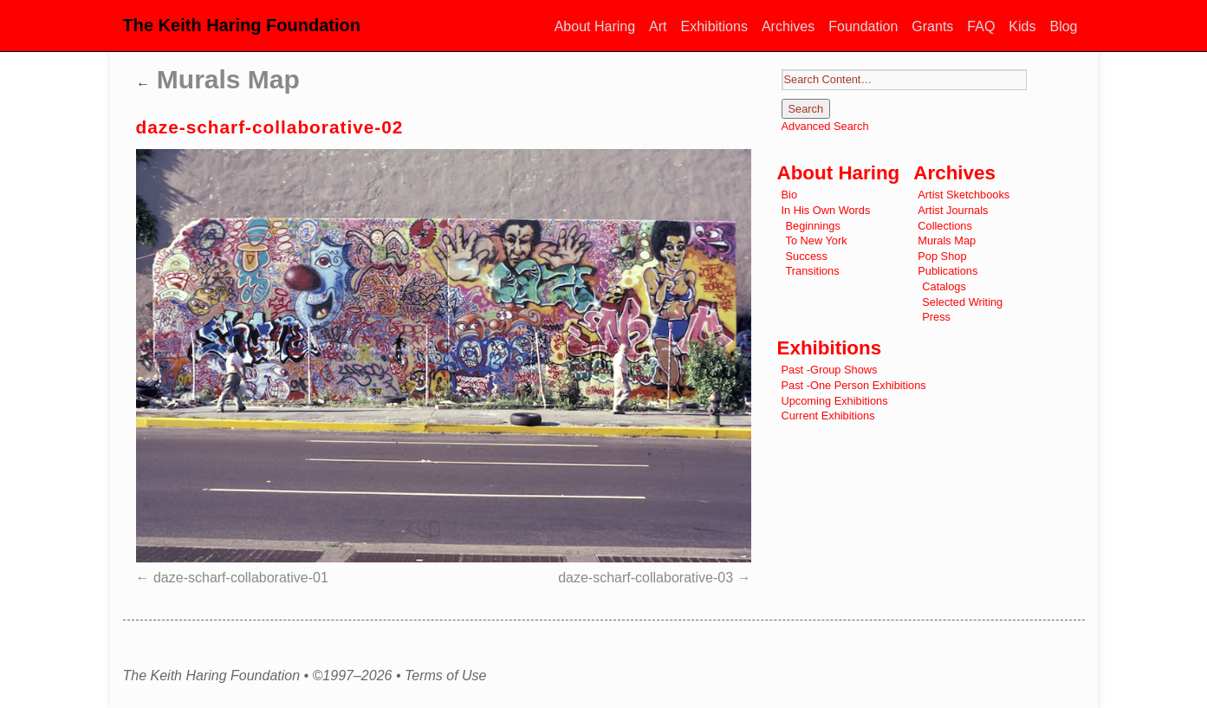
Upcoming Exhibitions (835, 400)
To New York (816, 240)
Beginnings (813, 225)
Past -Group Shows (830, 369)
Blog (1063, 26)
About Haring (595, 26)
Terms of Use (446, 676)
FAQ (981, 26)
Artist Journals (953, 210)
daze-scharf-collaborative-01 (240, 577)
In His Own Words (826, 210)
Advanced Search (825, 126)
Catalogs (944, 286)
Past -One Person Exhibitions (854, 385)
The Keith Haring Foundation (241, 25)
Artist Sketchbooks (963, 194)
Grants (932, 26)
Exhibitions (714, 26)
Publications (947, 270)
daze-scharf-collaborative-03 (645, 577)
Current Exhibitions (828, 415)
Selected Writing (962, 302)
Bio (790, 194)
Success (806, 256)
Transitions (813, 270)
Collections (945, 225)
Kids (1022, 26)
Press (936, 316)
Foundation (863, 26)
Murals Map (218, 79)
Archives (788, 26)
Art (657, 26)
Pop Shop (942, 256)
